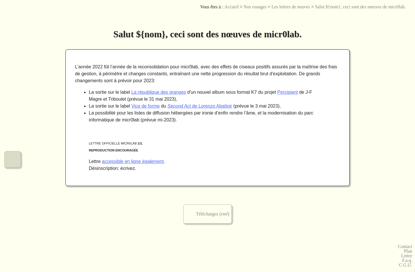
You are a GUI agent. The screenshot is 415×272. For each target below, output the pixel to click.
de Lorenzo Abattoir (199, 106)
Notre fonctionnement (12, 159)
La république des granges (158, 92)
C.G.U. (405, 265)
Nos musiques (12, 36)
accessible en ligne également (133, 161)
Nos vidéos (12, 118)
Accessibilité (405, 16)
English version (396, 16)
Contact (405, 246)
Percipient (287, 92)
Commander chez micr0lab (12, 180)
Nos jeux (12, 98)
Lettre (406, 256)
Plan (408, 251)
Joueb (388, 16)
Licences (379, 16)
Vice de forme (145, 106)
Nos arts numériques (12, 77)
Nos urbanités (12, 139)
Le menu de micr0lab (12, 16)
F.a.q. (407, 260)
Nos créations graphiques (12, 57)
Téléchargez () (212, 213)
